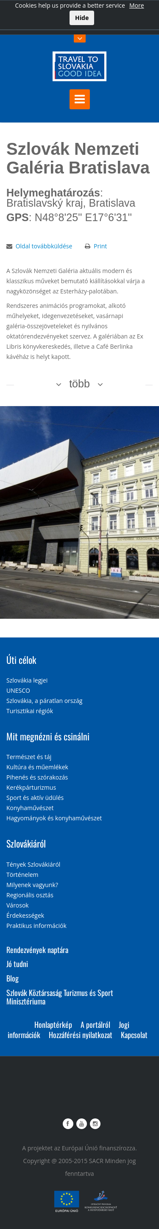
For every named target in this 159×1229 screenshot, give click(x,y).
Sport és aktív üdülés (35, 798)
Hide (82, 18)
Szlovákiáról (26, 843)
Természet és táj (28, 757)
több (79, 384)
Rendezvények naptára (37, 949)
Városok (17, 905)
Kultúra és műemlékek (37, 767)
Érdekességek (25, 915)
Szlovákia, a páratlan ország (44, 701)
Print (100, 246)
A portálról (95, 1024)
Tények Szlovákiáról (33, 864)
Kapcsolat (134, 1034)
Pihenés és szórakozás (37, 777)
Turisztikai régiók (29, 711)
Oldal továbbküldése (44, 246)
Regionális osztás (29, 895)
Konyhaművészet (29, 808)
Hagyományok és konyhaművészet (54, 818)
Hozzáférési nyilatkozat (80, 1034)
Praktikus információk (36, 926)
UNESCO (18, 690)
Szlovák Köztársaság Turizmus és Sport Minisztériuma (59, 997)
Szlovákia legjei (26, 680)
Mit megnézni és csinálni (47, 736)
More (136, 5)
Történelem (22, 875)
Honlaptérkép (53, 1024)
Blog (12, 978)
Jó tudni (17, 963)
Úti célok (21, 659)
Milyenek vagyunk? (32, 885)
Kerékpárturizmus (31, 787)
